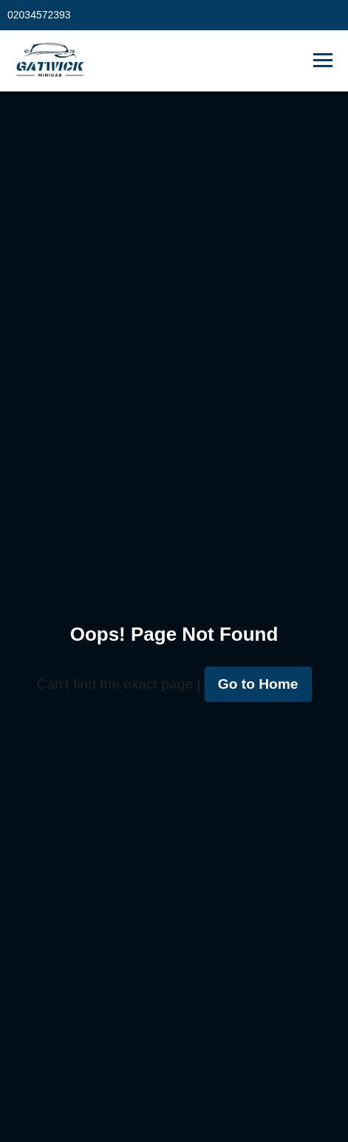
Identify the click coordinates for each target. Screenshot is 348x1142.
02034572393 (39, 15)
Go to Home (258, 684)
